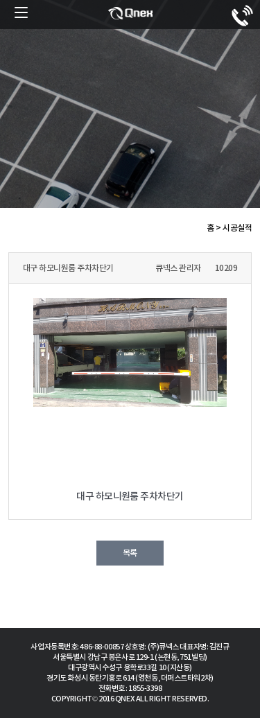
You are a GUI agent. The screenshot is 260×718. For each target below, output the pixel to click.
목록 (130, 553)
